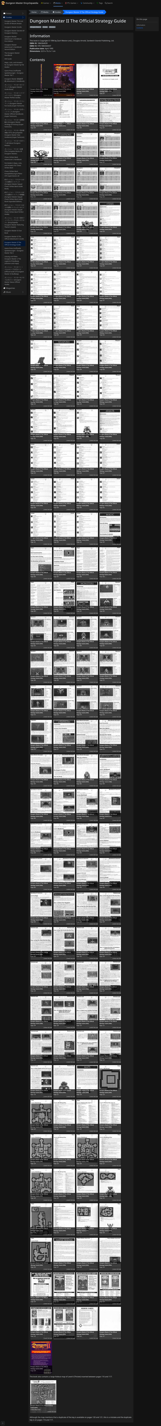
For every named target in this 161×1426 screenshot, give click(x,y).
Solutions (52, 27)
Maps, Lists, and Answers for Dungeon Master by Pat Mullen (14, 64)
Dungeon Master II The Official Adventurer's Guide (14, 237)
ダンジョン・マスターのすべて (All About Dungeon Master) (14, 143)
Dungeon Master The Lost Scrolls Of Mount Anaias (13, 22)
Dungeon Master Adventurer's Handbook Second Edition (13, 47)
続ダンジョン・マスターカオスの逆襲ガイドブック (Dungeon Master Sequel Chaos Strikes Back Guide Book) (14, 184)
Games (45, 3)
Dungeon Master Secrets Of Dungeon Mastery (14, 32)
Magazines (9, 288)
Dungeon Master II (36, 27)
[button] (50, 3)
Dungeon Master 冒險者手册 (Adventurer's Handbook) (14, 80)
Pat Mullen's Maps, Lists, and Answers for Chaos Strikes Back (13, 165)
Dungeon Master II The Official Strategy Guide (12, 243)
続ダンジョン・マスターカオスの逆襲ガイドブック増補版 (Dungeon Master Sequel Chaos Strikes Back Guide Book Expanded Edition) (14, 196)
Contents (139, 28)
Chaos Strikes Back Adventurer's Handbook (13, 158)
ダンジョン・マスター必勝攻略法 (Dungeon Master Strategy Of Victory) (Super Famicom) (14, 123)
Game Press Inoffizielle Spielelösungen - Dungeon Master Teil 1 (14, 73)
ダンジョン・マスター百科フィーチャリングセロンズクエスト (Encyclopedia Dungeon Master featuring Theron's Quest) (14, 222)
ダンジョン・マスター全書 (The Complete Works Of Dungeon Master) (13, 151)
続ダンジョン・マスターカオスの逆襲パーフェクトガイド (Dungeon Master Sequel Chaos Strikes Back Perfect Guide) (14, 209)
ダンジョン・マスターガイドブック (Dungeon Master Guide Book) (14, 87)
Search (109, 3)
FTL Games (70, 3)
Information (140, 25)
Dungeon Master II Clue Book (13, 232)
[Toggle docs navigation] (3, 1423)
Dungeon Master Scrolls (13, 27)
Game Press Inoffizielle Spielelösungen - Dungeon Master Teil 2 (14, 250)
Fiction (8, 13)
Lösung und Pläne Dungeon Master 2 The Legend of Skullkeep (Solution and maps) (12, 259)
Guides (8, 17)
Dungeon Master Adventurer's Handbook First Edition (13, 39)
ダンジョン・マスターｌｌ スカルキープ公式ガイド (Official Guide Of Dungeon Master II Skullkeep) (14, 270)
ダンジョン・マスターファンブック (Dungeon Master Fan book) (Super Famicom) (14, 103)
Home (34, 12)
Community (86, 3)
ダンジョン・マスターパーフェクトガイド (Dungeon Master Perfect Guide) (14, 95)
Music (7, 292)
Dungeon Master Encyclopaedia (19, 3)
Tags (100, 3)
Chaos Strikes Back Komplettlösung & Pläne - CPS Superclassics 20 (13, 173)
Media (57, 3)
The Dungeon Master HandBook (12, 54)
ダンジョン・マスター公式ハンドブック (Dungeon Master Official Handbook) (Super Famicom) (14, 112)
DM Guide (8, 59)
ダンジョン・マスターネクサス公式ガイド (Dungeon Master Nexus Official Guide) (14, 280)
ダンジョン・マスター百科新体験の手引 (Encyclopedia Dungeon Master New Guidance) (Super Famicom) (14, 133)
